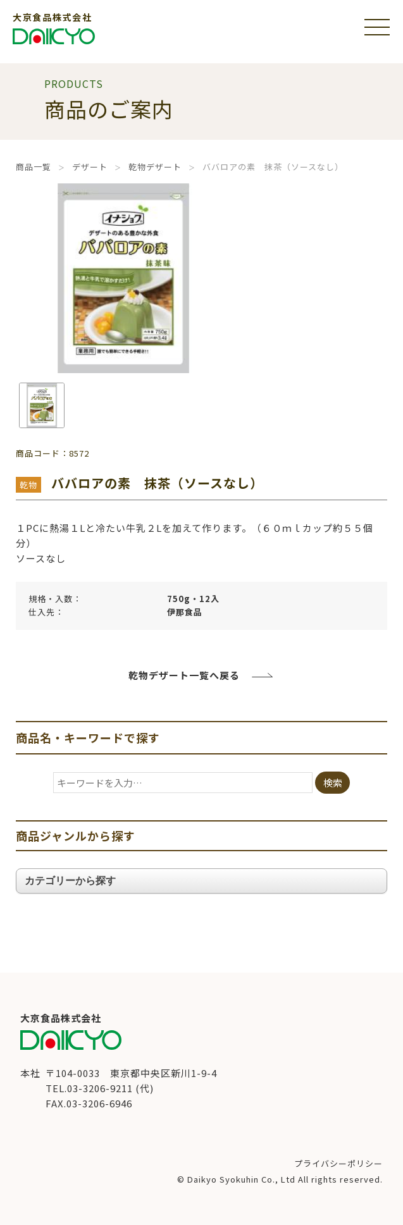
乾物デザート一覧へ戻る (184, 675)
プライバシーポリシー (338, 1163)
